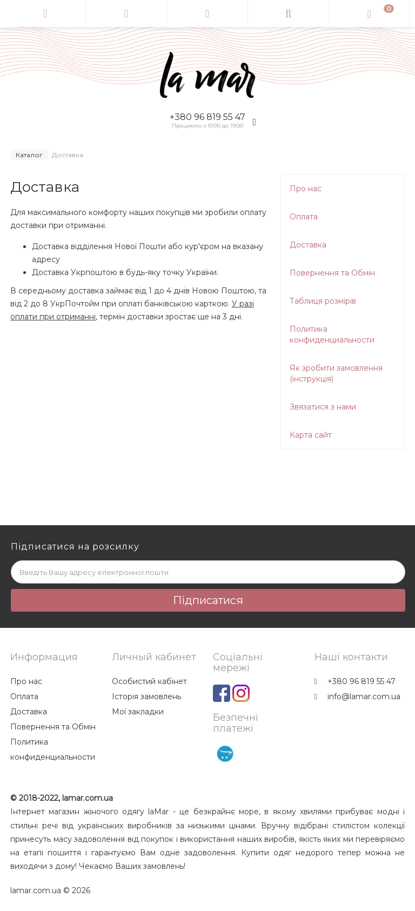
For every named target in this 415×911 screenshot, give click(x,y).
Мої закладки (138, 711)
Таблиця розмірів (323, 301)
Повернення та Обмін (332, 273)
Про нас (306, 188)
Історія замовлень (146, 696)
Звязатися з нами (323, 407)
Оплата (304, 217)
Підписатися (208, 600)
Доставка (308, 245)
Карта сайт (311, 435)
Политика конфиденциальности (332, 334)
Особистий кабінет (149, 681)
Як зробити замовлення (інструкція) (336, 373)
